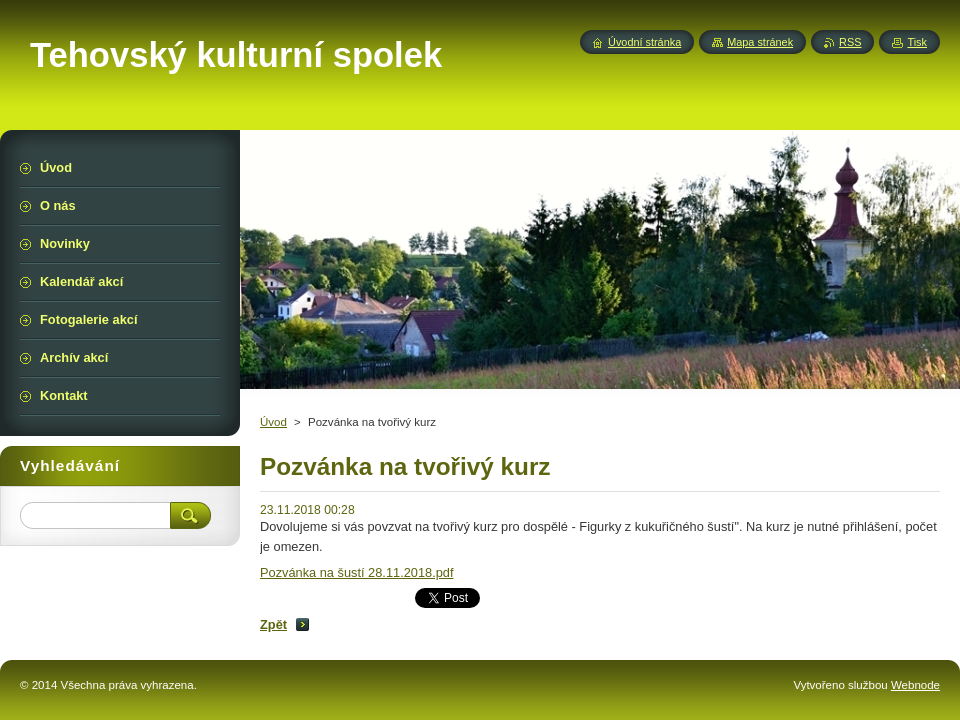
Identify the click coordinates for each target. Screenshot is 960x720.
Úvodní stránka (644, 42)
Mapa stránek (760, 42)
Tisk (917, 42)
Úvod (273, 422)
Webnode (915, 685)
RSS (850, 42)
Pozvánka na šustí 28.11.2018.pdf (357, 572)
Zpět (273, 624)
